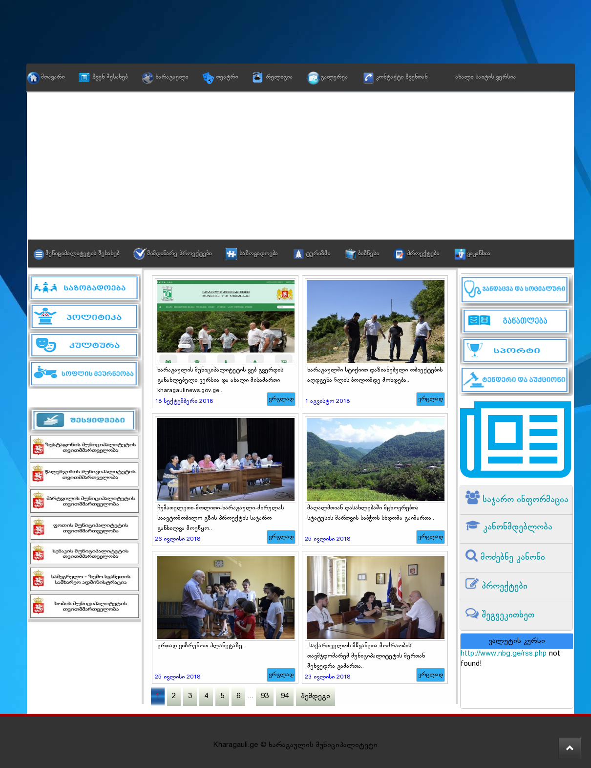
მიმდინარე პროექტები (179, 254)
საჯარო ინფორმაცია (524, 499)
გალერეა (334, 77)
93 (265, 696)
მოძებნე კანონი (511, 557)
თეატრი (227, 77)
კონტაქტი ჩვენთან (401, 77)
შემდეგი (315, 696)
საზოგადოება (258, 254)
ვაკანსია (478, 254)
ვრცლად (281, 399)
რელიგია (279, 77)
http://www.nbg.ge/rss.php (504, 653)
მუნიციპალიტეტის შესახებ (82, 254)
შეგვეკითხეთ (506, 615)
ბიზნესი (368, 254)
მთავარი (52, 77)
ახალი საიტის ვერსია (485, 77)
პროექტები (423, 254)
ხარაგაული (171, 77)
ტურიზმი (318, 254)
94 (285, 696)
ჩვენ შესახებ (109, 77)
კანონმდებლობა (516, 527)
